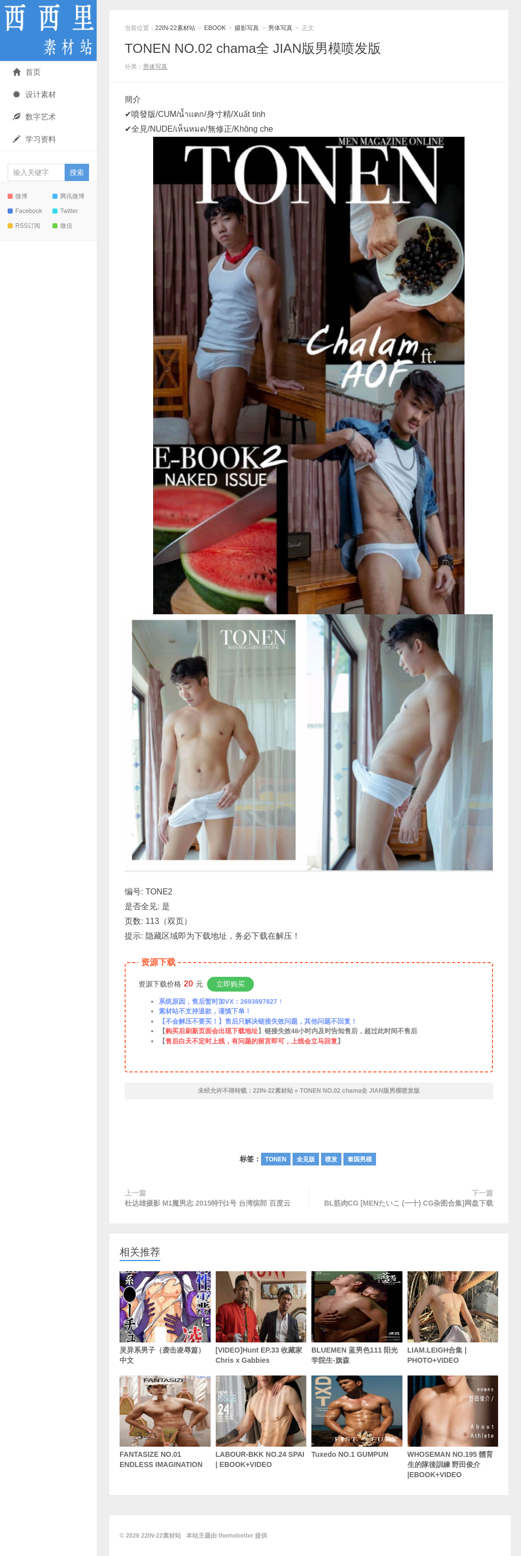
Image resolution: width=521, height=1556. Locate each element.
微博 (17, 196)
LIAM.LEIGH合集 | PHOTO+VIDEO (453, 1317)
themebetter (235, 1535)
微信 (62, 225)
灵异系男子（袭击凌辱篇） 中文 (165, 1317)
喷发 (331, 1159)
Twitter (65, 211)
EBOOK (215, 28)
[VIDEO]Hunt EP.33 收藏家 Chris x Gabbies (261, 1317)
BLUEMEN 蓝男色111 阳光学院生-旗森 (356, 1317)
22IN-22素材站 (48, 30)
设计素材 (34, 94)
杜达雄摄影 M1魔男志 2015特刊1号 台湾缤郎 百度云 (208, 1203)
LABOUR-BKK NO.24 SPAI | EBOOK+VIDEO (261, 1422)
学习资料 (34, 139)
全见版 (306, 1159)
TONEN (275, 1159)
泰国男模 (360, 1159)
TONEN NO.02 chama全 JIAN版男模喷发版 (253, 48)
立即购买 (230, 984)
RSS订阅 (24, 225)
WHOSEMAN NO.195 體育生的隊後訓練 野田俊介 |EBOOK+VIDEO (453, 1427)
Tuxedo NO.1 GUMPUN (356, 1416)
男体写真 (280, 28)
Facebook (25, 211)
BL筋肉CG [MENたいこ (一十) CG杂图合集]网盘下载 (408, 1203)
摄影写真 (247, 28)
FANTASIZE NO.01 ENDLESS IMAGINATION (165, 1422)
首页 (27, 72)
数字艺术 (34, 116)
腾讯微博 (68, 196)
